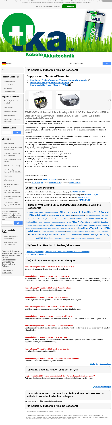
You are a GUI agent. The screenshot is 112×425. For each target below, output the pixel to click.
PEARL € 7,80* (85, 200)
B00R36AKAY (75, 180)
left (26, 100)
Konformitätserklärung (36, 254)
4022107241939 (65, 180)
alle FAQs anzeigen (103, 387)
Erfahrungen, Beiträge (10, 111)
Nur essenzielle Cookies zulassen (47, 6)
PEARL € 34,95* (74, 183)
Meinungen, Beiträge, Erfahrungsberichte (49, 82)
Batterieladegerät (9, 143)
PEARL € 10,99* (91, 195)
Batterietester (8, 176)
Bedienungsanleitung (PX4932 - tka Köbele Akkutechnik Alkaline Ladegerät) (58, 252)
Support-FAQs (8, 107)
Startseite (73, 63)
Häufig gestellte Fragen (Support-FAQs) (49, 85)
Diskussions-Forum (9, 115)
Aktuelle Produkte (9, 81)
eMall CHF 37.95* (55, 183)
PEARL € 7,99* (84, 197)
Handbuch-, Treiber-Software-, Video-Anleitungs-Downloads (58, 80)
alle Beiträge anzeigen (101, 364)
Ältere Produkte (8, 85)
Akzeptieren (69, 6)
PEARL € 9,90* (79, 192)
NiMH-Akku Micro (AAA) (12, 166)
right (109, 100)
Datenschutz (87, 2)
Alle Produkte (8, 88)
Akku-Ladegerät (9, 180)
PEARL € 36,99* (49, 179)
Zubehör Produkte (9, 91)
